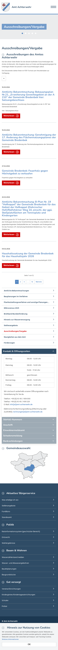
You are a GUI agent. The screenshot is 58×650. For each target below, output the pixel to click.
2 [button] (26, 32)
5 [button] (36, 32)
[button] (29, 351)
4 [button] (32, 32)
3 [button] (29, 32)
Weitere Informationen (10, 639)
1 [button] (22, 32)
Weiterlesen (11, 116)
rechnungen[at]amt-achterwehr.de (27, 411)
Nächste (39, 282)
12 (32, 282)
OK (29, 644)
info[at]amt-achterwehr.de (21, 404)
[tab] (29, 351)
